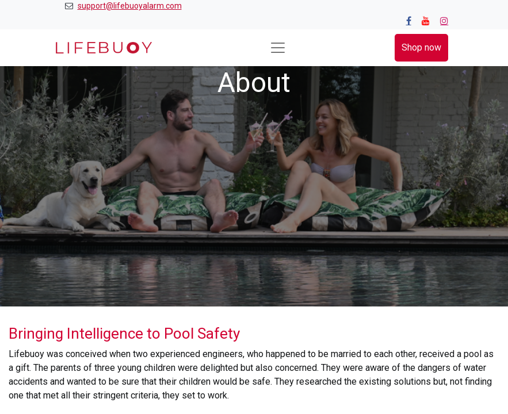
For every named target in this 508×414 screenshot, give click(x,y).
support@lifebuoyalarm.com (130, 5)
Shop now (421, 47)
